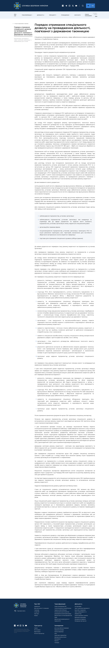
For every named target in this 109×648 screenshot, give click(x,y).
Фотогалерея (37, 629)
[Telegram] (66, 6)
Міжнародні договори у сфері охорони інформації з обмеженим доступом (23, 40)
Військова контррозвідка (80, 617)
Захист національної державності (82, 608)
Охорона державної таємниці (81, 615)
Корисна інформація (58, 631)
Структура (36, 610)
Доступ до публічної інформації (61, 628)
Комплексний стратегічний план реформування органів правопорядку (62, 612)
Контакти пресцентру (39, 633)
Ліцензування (57, 638)
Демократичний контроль (60, 637)
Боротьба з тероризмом (80, 610)
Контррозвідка (78, 606)
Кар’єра (36, 615)
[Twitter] (73, 6)
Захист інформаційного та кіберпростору (80, 612)
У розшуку (56, 642)
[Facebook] (63, 6)
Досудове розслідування (80, 619)
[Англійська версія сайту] (93, 5)
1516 (96, 16)
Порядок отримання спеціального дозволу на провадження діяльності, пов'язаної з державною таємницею (23, 30)
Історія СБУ (36, 611)
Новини (36, 628)
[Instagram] (69, 6)
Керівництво (37, 606)
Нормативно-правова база (60, 635)
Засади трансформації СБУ (60, 606)
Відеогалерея (37, 631)
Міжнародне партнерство (80, 621)
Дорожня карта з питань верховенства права (63, 616)
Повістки (56, 640)
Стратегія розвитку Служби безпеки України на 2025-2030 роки (62, 609)
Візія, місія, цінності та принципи (41, 608)
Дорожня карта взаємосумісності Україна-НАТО (61, 620)
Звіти (55, 633)
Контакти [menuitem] (77, 15)
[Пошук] (83, 6)
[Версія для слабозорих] (88, 5)
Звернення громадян (59, 629)
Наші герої (36, 613)
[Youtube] (76, 6)
